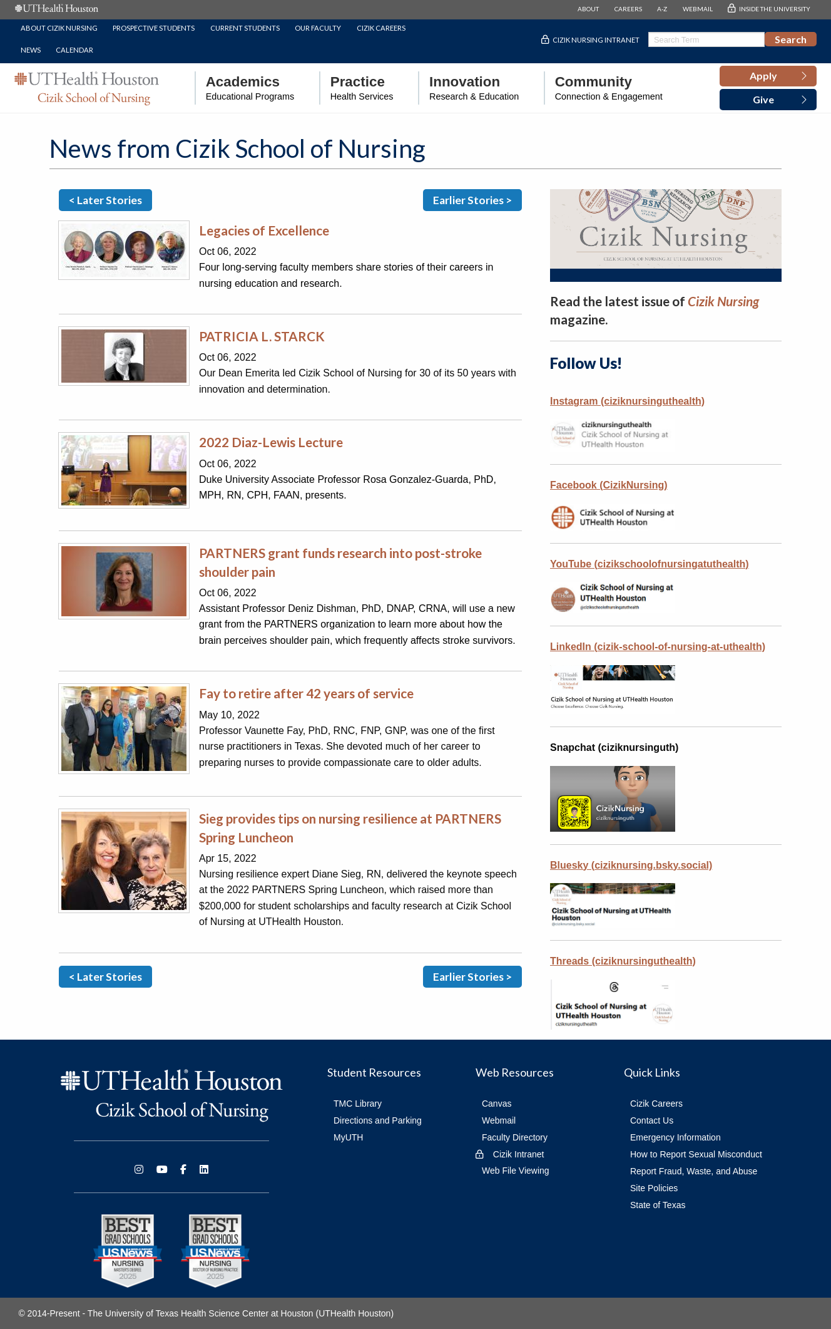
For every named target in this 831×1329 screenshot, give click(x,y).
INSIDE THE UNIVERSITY (774, 9)
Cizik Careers (381, 28)
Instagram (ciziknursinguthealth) (627, 401)
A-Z (662, 9)
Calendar (74, 50)
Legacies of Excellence (264, 230)
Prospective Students (154, 28)
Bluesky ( (631, 865)
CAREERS (628, 9)
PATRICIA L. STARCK (262, 336)
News (31, 50)
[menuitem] (245, 88)
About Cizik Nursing (59, 28)
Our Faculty (318, 28)
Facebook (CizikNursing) (609, 485)
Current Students (245, 28)
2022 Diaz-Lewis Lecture (271, 442)
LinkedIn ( (574, 646)
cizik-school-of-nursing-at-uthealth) (681, 646)
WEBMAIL (698, 9)
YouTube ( (649, 564)
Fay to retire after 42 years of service (306, 693)
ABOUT (588, 9)
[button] (768, 76)
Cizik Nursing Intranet (596, 40)
